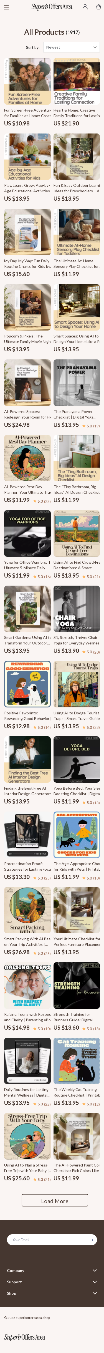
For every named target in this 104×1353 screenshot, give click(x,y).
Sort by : (33, 47)
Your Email (20, 1239)
